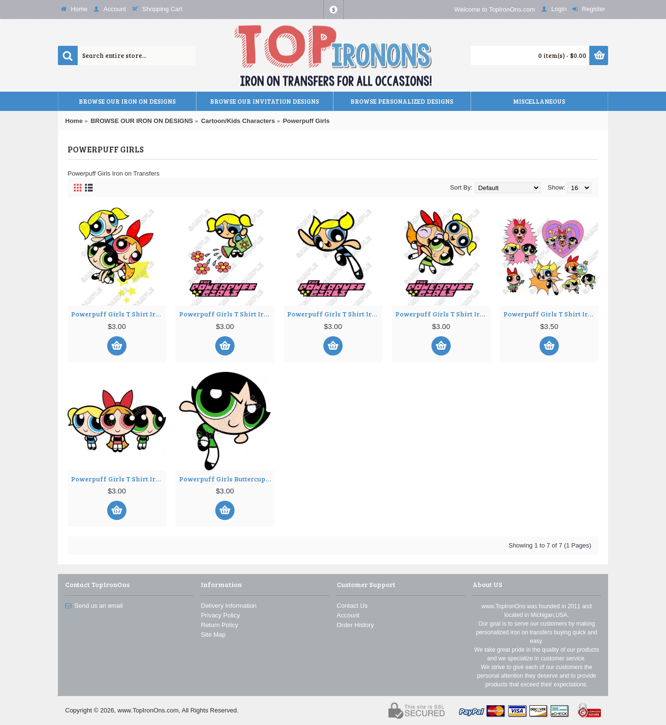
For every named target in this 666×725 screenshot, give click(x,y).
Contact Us (352, 605)
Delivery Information (229, 605)
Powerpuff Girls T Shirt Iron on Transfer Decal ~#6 (118, 478)
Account (348, 615)
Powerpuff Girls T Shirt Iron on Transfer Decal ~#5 (550, 313)
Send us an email (94, 606)
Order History (355, 625)
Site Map (213, 634)
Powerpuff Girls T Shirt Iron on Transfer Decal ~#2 (226, 313)
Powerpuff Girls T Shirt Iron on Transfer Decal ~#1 (118, 313)
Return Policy (219, 625)
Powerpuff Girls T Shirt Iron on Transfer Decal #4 (442, 313)
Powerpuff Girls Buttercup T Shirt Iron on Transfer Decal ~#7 (226, 478)
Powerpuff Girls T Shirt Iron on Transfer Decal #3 (334, 313)
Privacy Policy (220, 615)
